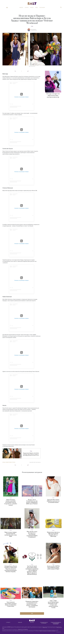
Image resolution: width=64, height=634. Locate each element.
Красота (32, 7)
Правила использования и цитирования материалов (56, 623)
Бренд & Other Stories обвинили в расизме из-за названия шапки (53, 501)
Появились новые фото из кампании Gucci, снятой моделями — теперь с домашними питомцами (32, 604)
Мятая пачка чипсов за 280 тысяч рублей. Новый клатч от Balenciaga (53, 534)
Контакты (32, 622)
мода (4, 462)
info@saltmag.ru (44, 627)
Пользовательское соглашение (44, 623)
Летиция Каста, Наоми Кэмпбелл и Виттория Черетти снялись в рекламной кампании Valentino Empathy (10, 568)
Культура (26, 7)
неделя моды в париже (10, 462)
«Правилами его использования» (23, 629)
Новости (21, 7)
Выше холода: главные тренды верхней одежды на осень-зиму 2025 (10, 534)
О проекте (8, 622)
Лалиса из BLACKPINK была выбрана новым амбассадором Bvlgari (53, 567)
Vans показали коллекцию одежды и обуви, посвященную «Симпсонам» (10, 604)
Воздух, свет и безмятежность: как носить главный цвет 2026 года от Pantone (32, 502)
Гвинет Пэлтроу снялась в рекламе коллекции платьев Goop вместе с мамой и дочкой (10, 502)
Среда (36, 7)
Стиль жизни (42, 7)
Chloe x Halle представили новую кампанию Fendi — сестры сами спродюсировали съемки (53, 604)
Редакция (20, 622)
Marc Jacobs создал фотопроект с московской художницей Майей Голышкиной (32, 534)
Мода (32, 26)
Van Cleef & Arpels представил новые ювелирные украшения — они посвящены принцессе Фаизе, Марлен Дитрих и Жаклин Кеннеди (32, 570)
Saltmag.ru (9, 626)
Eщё (32, 613)
